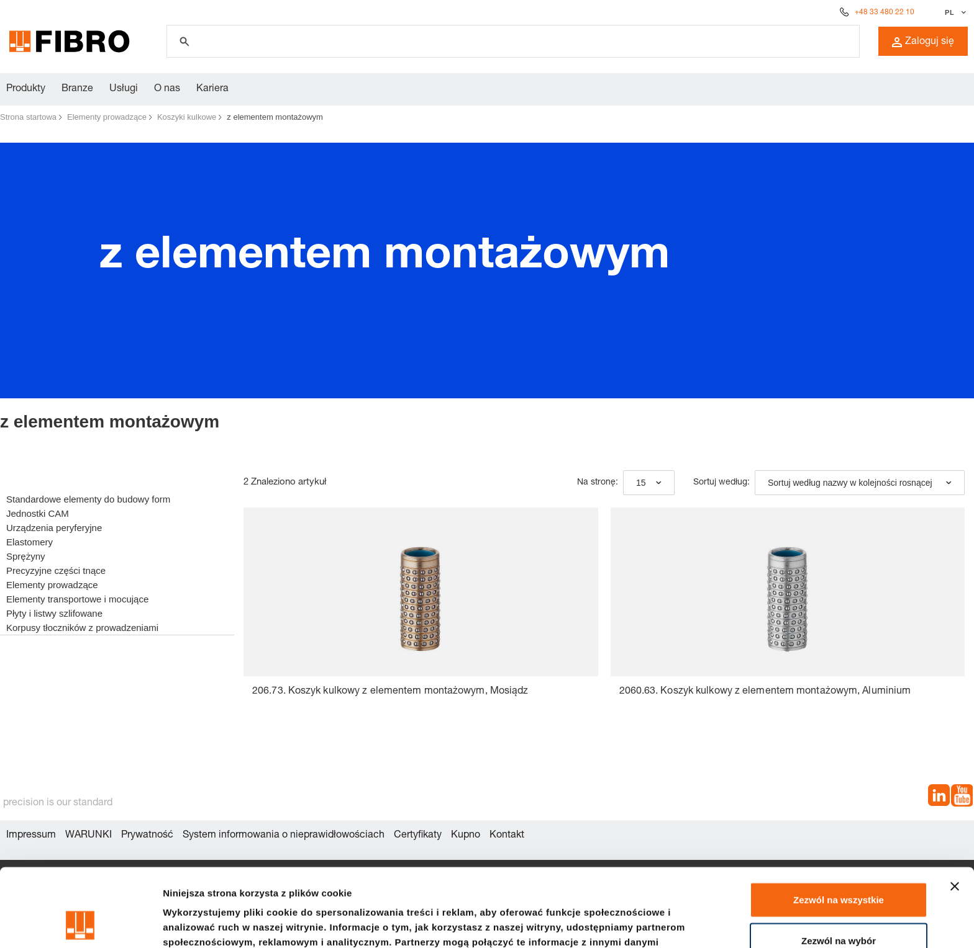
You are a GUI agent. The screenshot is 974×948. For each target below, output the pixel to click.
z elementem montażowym (275, 117)
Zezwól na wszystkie (838, 826)
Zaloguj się (923, 42)
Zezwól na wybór (838, 867)
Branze (77, 89)
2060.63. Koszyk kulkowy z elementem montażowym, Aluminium (765, 692)
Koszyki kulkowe (186, 117)
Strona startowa (28, 117)
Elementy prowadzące (107, 117)
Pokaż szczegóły (663, 923)
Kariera (212, 89)
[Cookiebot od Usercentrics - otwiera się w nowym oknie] (80, 923)
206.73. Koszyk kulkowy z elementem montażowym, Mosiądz (390, 692)
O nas (167, 89)
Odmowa (838, 907)
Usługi (123, 89)
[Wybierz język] (954, 12)
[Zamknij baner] (954, 812)
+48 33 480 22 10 (884, 12)
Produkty (25, 89)
